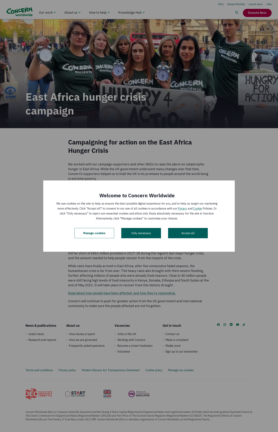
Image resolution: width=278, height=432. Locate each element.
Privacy (182, 208)
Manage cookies (94, 233)
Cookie (197, 208)
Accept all (187, 233)
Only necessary (141, 233)
